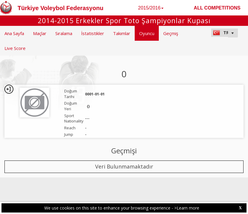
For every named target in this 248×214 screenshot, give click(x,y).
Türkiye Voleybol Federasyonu (60, 8)
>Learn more (186, 208)
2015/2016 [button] (151, 7)
